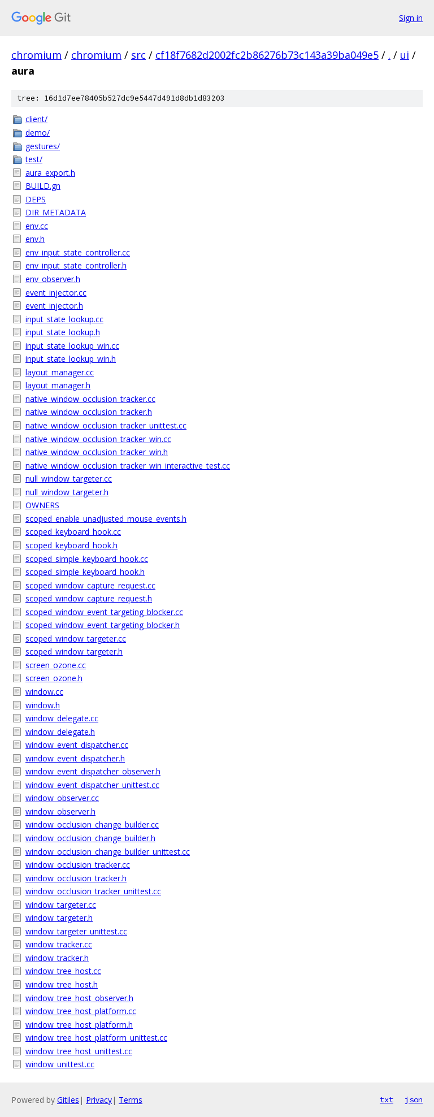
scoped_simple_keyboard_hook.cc (86, 558)
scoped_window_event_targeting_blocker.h (102, 625)
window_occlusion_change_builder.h (90, 838)
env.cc (36, 225)
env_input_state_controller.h (76, 265)
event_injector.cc (55, 292)
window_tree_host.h (61, 984)
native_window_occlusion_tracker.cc (90, 398)
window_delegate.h (60, 731)
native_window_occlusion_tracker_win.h (96, 452)
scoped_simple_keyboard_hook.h (85, 571)
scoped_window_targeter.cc (75, 638)
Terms (130, 1099)
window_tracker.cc (58, 944)
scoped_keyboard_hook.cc (73, 531)
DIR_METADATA (55, 212)
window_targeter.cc (60, 904)
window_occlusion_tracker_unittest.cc (93, 891)
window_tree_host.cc (63, 971)
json (414, 1099)
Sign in (411, 17)
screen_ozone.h (54, 678)
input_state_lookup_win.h (70, 358)
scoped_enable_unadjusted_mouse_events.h (105, 518)
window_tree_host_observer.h (79, 998)
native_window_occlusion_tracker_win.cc (98, 439)
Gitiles (68, 1099)
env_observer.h (52, 279)
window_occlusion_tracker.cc (77, 864)
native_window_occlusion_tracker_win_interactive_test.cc (127, 465)
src (138, 55)
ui (404, 55)
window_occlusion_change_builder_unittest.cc (107, 851)
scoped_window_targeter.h (74, 651)
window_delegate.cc (61, 718)
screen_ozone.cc (55, 665)
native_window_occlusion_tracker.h (88, 411)
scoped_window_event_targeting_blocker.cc (104, 612)
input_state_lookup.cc (64, 319)
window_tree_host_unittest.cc (78, 1051)
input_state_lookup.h (62, 332)
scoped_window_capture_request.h (88, 598)
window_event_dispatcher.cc (76, 744)
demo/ (37, 132)
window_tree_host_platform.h (79, 1024)
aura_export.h (50, 172)
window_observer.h (60, 811)
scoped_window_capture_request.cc (90, 585)
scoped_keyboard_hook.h (71, 545)
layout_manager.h (57, 385)
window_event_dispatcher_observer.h (92, 771)
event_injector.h (54, 305)
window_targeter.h (59, 917)
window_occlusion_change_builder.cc (92, 824)
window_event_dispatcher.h (75, 758)
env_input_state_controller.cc (77, 252)
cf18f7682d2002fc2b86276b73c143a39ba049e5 (267, 55)
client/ (36, 119)
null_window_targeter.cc (68, 478)
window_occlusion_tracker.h (76, 878)
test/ (33, 159)
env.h (35, 238)
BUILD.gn (42, 185)
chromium (36, 55)
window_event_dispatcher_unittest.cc (92, 785)
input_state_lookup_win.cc (72, 345)
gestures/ (42, 146)
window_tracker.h (57, 958)
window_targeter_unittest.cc (76, 931)
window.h (42, 705)
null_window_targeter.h (66, 492)
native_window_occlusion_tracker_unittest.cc (105, 425)
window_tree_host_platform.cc (80, 1011)
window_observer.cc (62, 798)
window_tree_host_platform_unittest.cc (96, 1037)
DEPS (35, 199)
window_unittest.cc (59, 1064)
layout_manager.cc (59, 372)
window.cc (44, 691)
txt (386, 1099)
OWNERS (42, 505)
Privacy (99, 1099)
